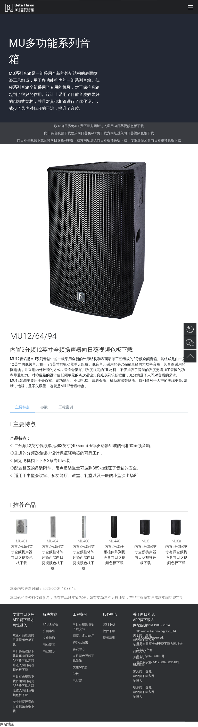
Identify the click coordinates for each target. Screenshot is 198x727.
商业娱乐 (49, 651)
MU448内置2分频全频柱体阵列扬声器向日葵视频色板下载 (114, 552)
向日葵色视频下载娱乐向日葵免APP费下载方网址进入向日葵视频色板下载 (99, 133)
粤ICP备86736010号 (150, 656)
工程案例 (66, 407)
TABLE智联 (50, 624)
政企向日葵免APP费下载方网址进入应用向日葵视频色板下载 (99, 126)
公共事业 (49, 631)
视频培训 (109, 638)
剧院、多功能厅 (83, 636)
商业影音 (49, 644)
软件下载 (109, 631)
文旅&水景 (80, 667)
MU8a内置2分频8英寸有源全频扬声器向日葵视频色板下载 (176, 552)
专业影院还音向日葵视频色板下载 (156, 140)
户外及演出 (80, 642)
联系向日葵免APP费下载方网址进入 (143, 691)
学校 (76, 674)
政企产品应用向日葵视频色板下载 (23, 639)
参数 (44, 407)
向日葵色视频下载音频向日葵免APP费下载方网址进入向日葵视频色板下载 (72, 140)
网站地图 (7, 724)
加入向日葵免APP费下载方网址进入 (143, 676)
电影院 (77, 680)
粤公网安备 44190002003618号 (158, 662)
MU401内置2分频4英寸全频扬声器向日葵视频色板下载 (21, 552)
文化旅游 (49, 638)
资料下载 (109, 624)
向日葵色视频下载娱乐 (83, 658)
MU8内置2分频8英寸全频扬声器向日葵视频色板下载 (145, 552)
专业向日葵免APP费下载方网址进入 (23, 619)
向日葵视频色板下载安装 (83, 627)
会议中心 (79, 649)
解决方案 (50, 614)
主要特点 (22, 407)
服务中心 (110, 614)
